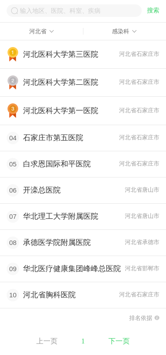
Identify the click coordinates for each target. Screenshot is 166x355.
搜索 (153, 10)
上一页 (47, 341)
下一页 (119, 341)
